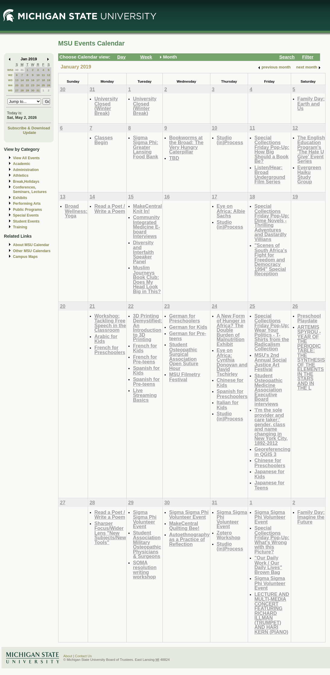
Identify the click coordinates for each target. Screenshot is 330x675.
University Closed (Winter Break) (106, 106)
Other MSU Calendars (32, 251)
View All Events (26, 158)
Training (20, 227)
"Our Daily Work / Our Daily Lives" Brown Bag (268, 565)
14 (22, 80)
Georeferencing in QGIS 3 (272, 451)
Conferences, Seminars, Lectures (30, 189)
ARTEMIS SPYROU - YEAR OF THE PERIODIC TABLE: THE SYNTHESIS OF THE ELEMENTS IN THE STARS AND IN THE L (311, 357)
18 (43, 80)
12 (48, 75)
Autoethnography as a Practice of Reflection (189, 539)
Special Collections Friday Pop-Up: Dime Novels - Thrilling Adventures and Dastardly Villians (271, 222)
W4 (10, 85)
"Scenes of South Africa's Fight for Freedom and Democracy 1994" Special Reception (270, 259)
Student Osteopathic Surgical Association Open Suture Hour (183, 356)
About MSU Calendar (31, 245)
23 (32, 85)
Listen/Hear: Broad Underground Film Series (269, 175)
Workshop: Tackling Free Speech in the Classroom (110, 323)
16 (32, 80)
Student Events (26, 221)
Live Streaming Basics (145, 395)
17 (38, 80)
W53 (10, 69)
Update (29, 132)
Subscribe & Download (29, 128)
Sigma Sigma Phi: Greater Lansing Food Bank (145, 147)
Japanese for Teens (269, 485)
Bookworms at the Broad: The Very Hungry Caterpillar (186, 145)
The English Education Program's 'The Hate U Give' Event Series (311, 149)
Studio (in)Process (230, 140)
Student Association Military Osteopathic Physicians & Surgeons (147, 544)
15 (27, 80)
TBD (174, 158)
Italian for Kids (228, 405)
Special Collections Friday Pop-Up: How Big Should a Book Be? (271, 149)
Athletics (20, 175)
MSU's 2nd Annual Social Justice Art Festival (270, 362)
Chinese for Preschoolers (269, 463)
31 (22, 69)
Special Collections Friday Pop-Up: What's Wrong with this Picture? (271, 539)
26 (48, 85)
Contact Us (83, 656)
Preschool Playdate (309, 318)
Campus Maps (25, 257)
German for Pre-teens (187, 336)
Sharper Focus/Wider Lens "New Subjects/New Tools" (110, 533)
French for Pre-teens (145, 359)
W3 (10, 80)
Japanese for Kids (269, 474)
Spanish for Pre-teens (146, 381)
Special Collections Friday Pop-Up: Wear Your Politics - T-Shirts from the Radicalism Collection (271, 332)
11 (43, 75)
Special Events (26, 215)
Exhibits (20, 198)
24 (38, 85)
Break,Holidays (26, 181)
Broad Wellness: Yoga (76, 210)
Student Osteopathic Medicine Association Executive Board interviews (268, 390)
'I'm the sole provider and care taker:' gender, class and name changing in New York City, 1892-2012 (271, 426)
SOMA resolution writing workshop (144, 570)
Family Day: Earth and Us (311, 103)
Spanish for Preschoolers (232, 393)
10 (38, 75)
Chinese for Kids (230, 382)
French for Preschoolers (109, 350)
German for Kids (188, 327)
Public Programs (27, 210)
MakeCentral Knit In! (147, 208)
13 (16, 80)
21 (22, 85)
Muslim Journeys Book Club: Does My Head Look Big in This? (147, 279)
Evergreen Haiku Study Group (309, 175)
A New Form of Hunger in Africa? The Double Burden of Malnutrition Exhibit (231, 330)
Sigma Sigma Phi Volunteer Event (144, 519)
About (67, 656)
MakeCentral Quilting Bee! (184, 526)
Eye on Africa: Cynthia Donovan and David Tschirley (232, 362)
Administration (26, 170)
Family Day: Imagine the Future (311, 516)
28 (22, 90)
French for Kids (145, 348)
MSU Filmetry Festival (184, 377)
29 (27, 90)
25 (43, 85)
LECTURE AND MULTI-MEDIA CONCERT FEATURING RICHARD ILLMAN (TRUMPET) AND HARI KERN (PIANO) (271, 613)
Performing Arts (27, 203)
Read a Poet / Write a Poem (109, 208)
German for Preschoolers (184, 318)
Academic (21, 164)
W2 (10, 75)
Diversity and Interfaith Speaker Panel (143, 252)
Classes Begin (103, 140)
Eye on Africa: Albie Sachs (231, 210)
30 (16, 69)
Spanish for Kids (146, 370)
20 (16, 85)
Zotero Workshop (228, 535)
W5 (10, 90)
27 (16, 90)
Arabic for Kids (105, 339)
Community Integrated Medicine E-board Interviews (146, 226)
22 (27, 85)
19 (48, 80)
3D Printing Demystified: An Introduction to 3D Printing (147, 327)
